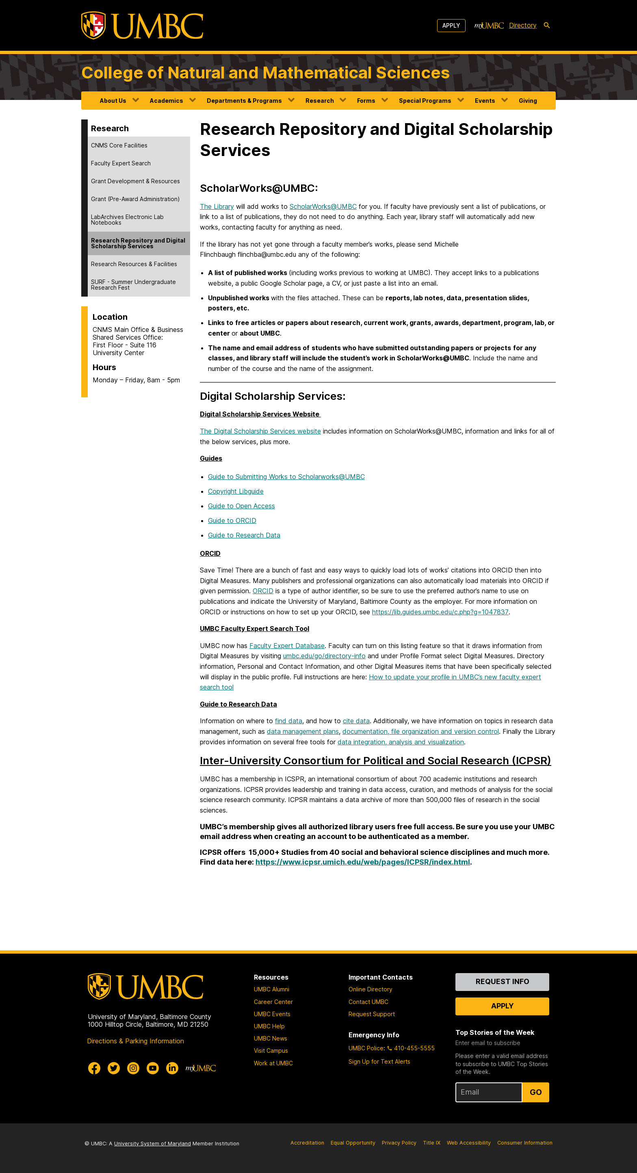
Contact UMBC (368, 1001)
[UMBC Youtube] (153, 1068)
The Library (217, 206)
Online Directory (370, 989)
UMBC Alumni (271, 989)
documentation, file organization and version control (420, 731)
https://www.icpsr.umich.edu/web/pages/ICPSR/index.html (363, 862)
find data (288, 721)
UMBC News (270, 1038)
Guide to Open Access (241, 506)
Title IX (431, 1143)
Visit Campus (271, 1050)
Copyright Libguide (236, 491)
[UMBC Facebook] (94, 1068)
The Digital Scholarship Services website (260, 431)
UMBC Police (366, 1048)
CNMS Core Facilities (119, 145)
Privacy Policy (399, 1143)
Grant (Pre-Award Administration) (135, 198)
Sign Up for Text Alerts (379, 1061)
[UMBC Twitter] (114, 1068)
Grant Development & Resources (135, 181)
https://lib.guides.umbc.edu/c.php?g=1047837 (440, 612)
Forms (366, 100)
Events (485, 100)
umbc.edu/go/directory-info (324, 656)
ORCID (263, 591)
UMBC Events (272, 1013)
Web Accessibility (469, 1143)
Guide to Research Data (244, 535)
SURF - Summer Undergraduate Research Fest (133, 284)
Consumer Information (524, 1143)
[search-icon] (547, 26)
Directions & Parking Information (135, 1041)
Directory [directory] (523, 25)
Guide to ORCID (232, 520)
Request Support (372, 1013)
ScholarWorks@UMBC (323, 206)
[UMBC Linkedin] (172, 1068)
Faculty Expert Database (287, 646)
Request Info (502, 981)
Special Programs (425, 100)
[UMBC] (142, 25)
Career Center (273, 1001)
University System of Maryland (152, 1143)
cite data (356, 721)
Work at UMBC (273, 1063)
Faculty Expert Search (121, 163)
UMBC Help (269, 1026)
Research (320, 100)
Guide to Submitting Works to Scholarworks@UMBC (286, 477)
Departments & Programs (244, 100)
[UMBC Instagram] (133, 1068)
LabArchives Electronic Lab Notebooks (127, 219)
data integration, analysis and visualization (401, 742)
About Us (113, 100)
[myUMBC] (489, 26)
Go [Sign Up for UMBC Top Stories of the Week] (536, 1092)
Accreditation (307, 1143)
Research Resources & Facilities (134, 263)
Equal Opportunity (353, 1143)
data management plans (303, 731)
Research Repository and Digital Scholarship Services (138, 243)
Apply (451, 25)
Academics (166, 100)
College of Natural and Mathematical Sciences (265, 72)
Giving (528, 100)
